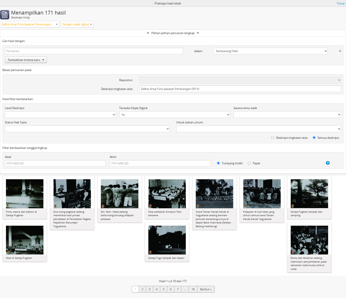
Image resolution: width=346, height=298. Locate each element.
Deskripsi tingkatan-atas (117, 89)
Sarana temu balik (245, 108)
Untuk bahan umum (189, 122)
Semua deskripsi (326, 138)
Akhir (113, 157)
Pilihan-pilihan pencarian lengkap (173, 33)
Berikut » (206, 289)
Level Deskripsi (14, 108)
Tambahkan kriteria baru (26, 60)
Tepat (254, 163)
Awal (8, 157)
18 (193, 289)
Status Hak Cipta (16, 122)
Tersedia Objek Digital (133, 108)
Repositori (126, 80)
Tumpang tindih (230, 163)
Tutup (341, 3)
